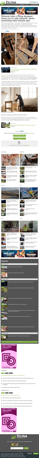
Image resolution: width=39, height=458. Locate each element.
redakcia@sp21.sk (32, 133)
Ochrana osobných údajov (21, 456)
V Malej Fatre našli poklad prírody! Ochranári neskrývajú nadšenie (14, 380)
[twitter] (7, 31)
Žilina (11, 2)
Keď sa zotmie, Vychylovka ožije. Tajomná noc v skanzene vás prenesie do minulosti (17, 400)
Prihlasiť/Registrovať (34, 4)
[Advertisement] (19, 294)
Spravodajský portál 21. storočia (11, 4)
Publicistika (22, 151)
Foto (20, 185)
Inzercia (15, 441)
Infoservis (3, 185)
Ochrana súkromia (20, 441)
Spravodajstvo (22, 4)
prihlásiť (27, 145)
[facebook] (6, 31)
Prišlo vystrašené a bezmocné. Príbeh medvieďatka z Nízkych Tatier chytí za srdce (17, 406)
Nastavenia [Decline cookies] (30, 453)
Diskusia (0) (19, 138)
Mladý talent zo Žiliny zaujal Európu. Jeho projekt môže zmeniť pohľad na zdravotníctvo (18, 378)
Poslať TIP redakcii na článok (19, 135)
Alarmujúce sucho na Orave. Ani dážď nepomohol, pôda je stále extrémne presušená (18, 403)
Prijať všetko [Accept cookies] (36, 453)
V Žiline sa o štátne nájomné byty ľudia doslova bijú (12, 397)
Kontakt (8, 441)
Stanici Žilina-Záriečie (6, 75)
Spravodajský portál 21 (21, 438)
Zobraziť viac (19, 341)
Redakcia (11, 441)
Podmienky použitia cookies (27, 441)
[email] (8, 31)
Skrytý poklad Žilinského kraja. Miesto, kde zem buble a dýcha (14, 375)
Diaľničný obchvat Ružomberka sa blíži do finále (11, 387)
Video (2, 218)
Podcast (21, 218)
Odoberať (26, 448)
